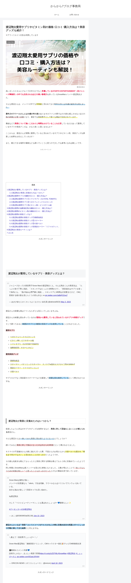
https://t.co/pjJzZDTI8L (49, 553)
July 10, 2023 (39, 516)
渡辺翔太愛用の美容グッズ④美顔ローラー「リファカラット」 (34, 227)
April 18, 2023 (57, 563)
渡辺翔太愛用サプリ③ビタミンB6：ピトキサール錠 (30, 205)
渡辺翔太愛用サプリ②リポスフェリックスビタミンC (31, 202)
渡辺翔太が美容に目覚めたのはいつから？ (27, 193)
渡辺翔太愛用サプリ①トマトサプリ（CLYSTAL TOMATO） (33, 199)
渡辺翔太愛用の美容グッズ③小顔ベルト (26, 223)
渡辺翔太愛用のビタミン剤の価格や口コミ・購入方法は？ (29, 211)
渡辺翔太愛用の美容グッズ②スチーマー (26, 220)
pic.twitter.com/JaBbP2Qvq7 (56, 295)
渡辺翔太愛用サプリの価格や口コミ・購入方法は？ (27, 196)
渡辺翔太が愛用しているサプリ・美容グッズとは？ (27, 190)
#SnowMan (62, 553)
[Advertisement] (46, 165)
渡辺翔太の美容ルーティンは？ (19, 230)
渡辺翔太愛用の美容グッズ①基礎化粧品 (26, 217)
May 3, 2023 (66, 302)
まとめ (10, 233)
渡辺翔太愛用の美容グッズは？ (19, 214)
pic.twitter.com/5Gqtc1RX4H (28, 557)
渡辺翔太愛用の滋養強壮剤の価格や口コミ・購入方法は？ (29, 208)
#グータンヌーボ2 (16, 509)
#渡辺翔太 (28, 509)
